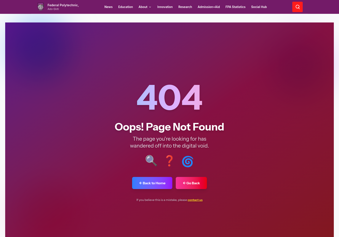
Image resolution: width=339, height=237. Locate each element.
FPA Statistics (235, 7)
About (145, 7)
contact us (195, 200)
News (108, 7)
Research (185, 7)
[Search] (297, 7)
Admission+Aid (209, 7)
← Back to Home (152, 183)
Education (125, 7)
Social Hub (259, 7)
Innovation (165, 7)
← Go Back (191, 183)
